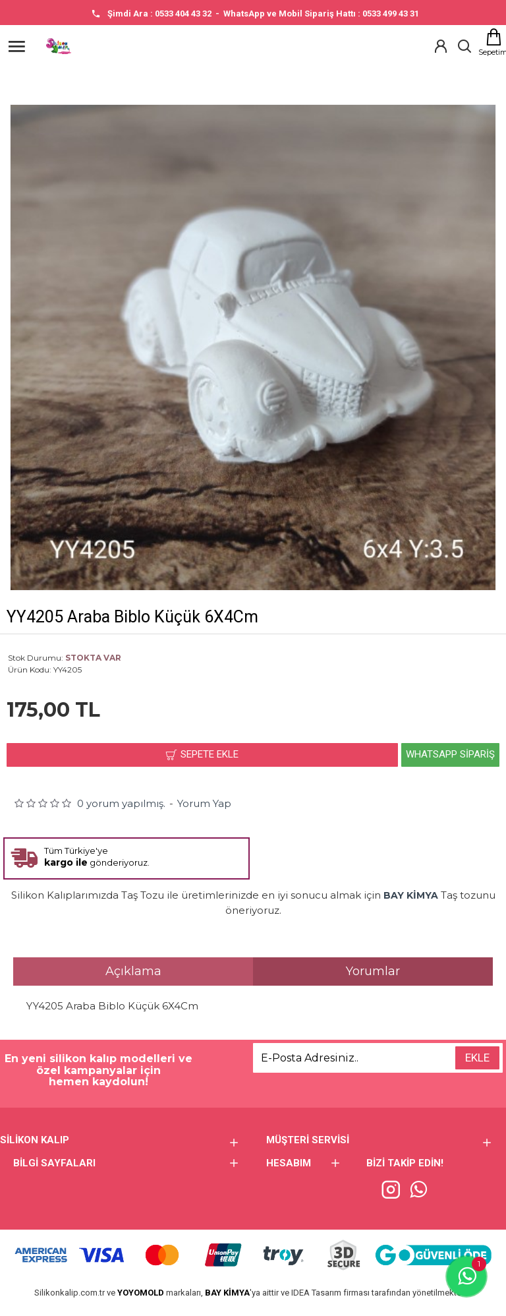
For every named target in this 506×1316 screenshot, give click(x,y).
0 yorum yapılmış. (121, 803)
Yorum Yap (204, 803)
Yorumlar (373, 971)
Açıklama (133, 971)
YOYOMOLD (140, 1293)
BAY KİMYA (227, 1293)
